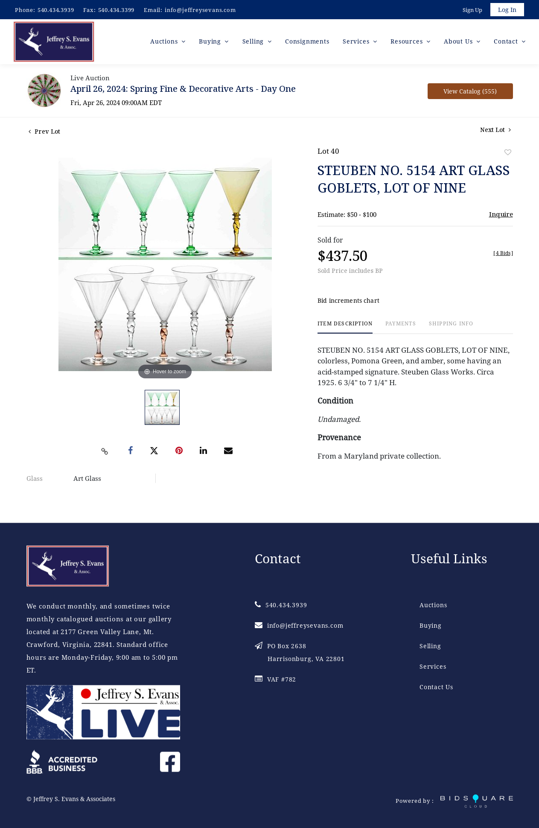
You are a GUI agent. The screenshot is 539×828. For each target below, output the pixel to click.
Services (433, 667)
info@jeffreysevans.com (200, 10)
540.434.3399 (116, 10)
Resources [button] (407, 42)
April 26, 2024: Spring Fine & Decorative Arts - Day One (183, 90)
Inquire (501, 215)
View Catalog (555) (470, 92)
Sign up (471, 10)
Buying (431, 626)
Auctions (433, 605)
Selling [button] (254, 42)
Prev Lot (44, 133)
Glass (34, 479)
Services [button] (357, 42)
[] (503, 254)
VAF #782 (275, 680)
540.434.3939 (56, 10)
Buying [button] (211, 42)
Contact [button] (507, 42)
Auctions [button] (165, 42)
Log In (507, 10)
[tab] (345, 328)
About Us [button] (459, 42)
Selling (430, 646)
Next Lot (495, 131)
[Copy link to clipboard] (104, 453)
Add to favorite (508, 153)
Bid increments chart (348, 302)
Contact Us (436, 687)
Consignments (307, 42)
